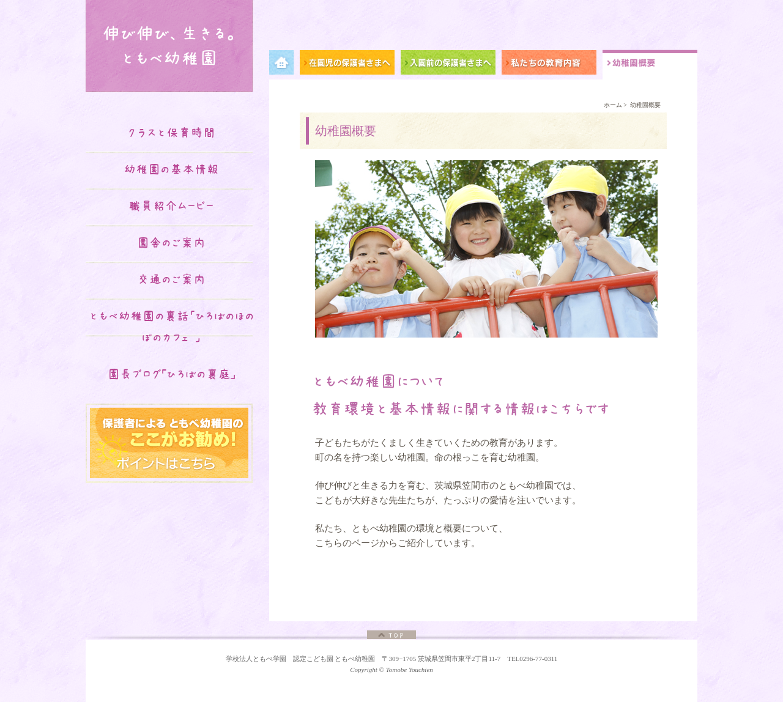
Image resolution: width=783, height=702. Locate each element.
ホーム (613, 105)
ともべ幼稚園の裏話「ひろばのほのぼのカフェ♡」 (171, 327)
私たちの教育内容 (552, 64)
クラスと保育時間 (171, 133)
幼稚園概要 (650, 64)
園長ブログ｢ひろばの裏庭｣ (172, 374)
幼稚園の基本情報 (171, 169)
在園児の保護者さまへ (350, 64)
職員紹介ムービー (171, 206)
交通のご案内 (171, 279)
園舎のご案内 (171, 243)
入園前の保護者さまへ (451, 64)
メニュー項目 (284, 64)
